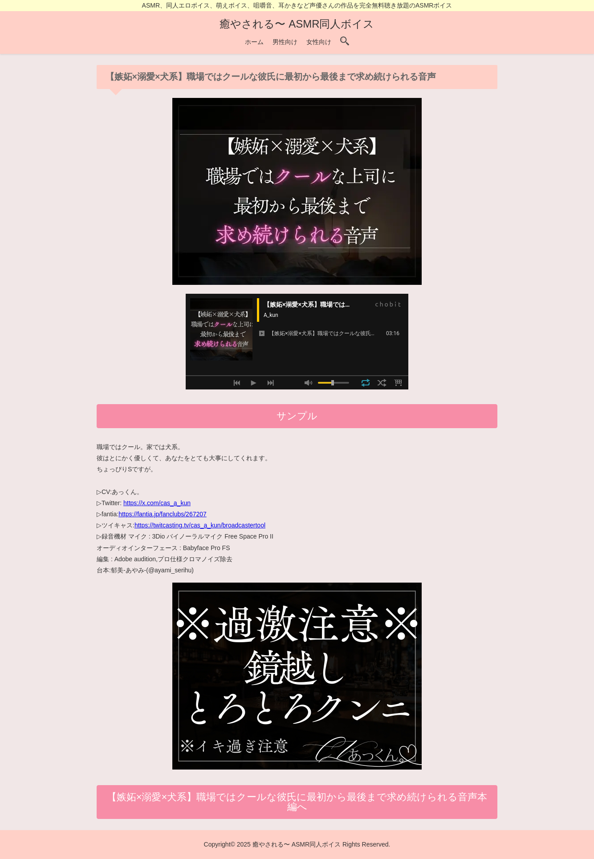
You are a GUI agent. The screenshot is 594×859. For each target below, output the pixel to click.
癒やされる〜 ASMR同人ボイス (297, 24)
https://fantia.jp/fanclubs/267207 (162, 514)
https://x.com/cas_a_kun (157, 502)
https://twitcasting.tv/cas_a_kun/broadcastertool (199, 525)
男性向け (285, 41)
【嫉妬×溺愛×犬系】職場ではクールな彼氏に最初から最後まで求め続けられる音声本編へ (297, 801)
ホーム (254, 41)
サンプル (297, 415)
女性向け (318, 41)
